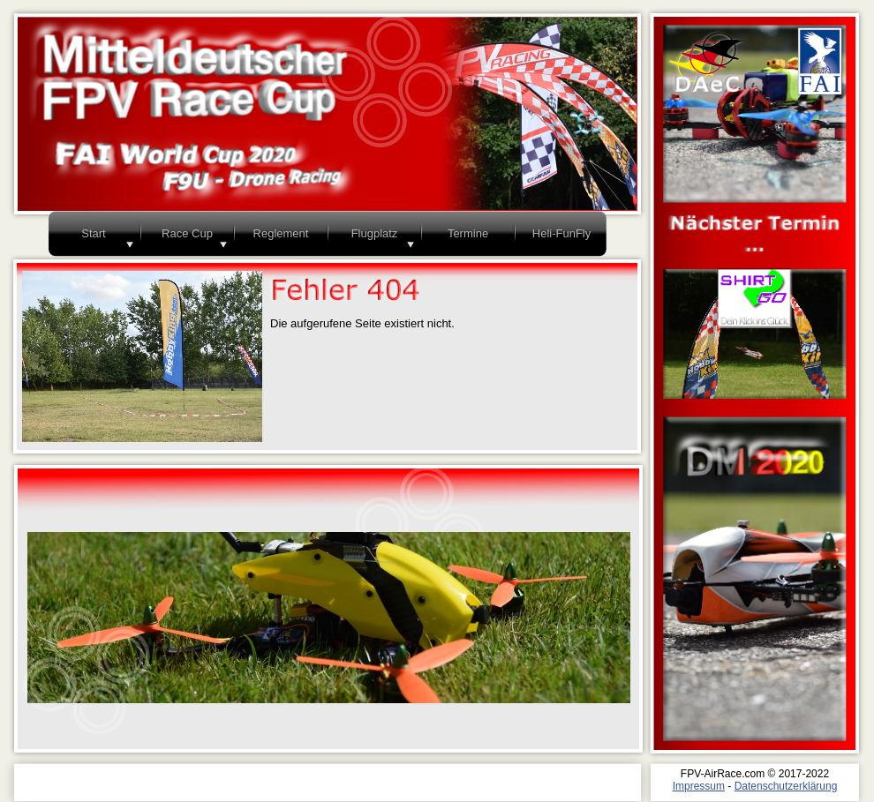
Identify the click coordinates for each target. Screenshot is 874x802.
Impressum (699, 786)
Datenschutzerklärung (786, 786)
